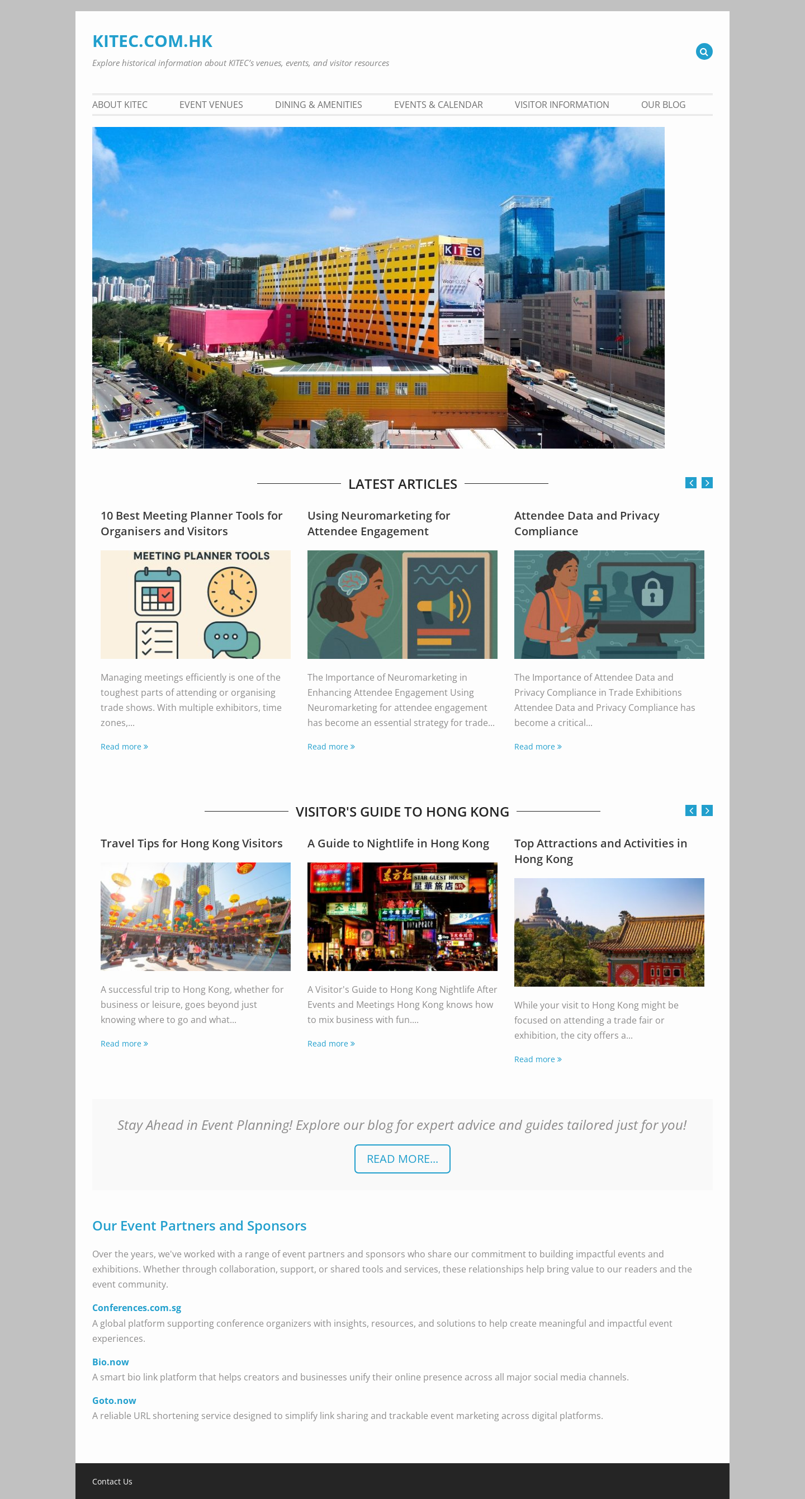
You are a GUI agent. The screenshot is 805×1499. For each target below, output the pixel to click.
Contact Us (112, 1482)
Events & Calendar (438, 104)
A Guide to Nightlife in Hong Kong (398, 843)
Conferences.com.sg (136, 1308)
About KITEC (120, 104)
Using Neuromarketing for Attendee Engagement (379, 523)
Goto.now (114, 1400)
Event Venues (211, 104)
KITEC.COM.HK (152, 40)
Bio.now (110, 1362)
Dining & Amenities (318, 104)
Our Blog (663, 104)
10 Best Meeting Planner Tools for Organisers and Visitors (192, 523)
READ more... (402, 1158)
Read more (121, 746)
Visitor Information (562, 104)
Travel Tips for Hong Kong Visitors (192, 843)
